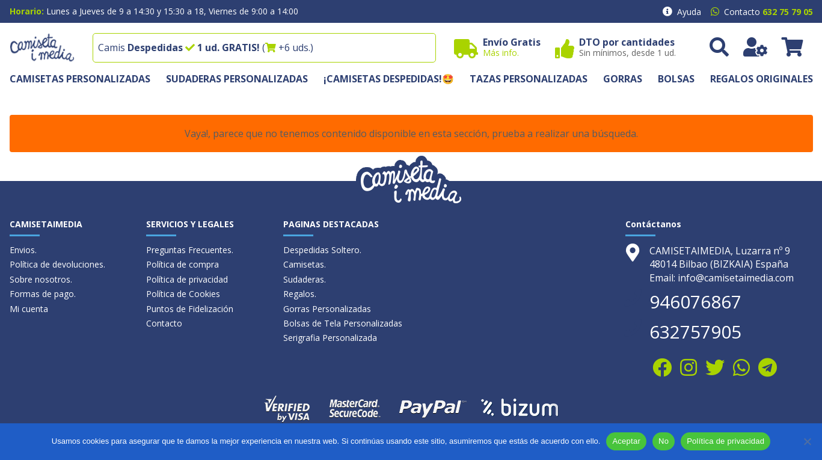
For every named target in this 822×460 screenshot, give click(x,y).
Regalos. (299, 293)
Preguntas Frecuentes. (189, 250)
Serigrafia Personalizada (330, 337)
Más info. (501, 52)
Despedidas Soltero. (322, 250)
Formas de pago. (43, 293)
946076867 (695, 301)
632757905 (695, 331)
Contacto (164, 323)
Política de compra (182, 264)
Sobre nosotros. (41, 279)
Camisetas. (304, 264)
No (663, 441)
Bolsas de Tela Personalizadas (342, 323)
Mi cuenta (29, 308)
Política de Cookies (183, 293)
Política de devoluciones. (57, 264)
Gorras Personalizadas (327, 308)
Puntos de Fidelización (189, 308)
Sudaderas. (304, 279)
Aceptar (626, 441)
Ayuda (689, 11)
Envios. (23, 250)
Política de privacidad (187, 279)
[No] (807, 441)
